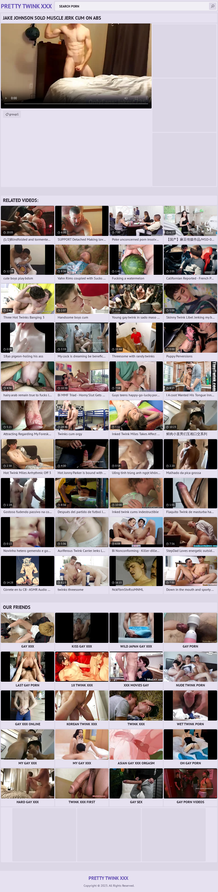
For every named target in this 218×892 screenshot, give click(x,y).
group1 (14, 114)
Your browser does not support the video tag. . (76, 65)
